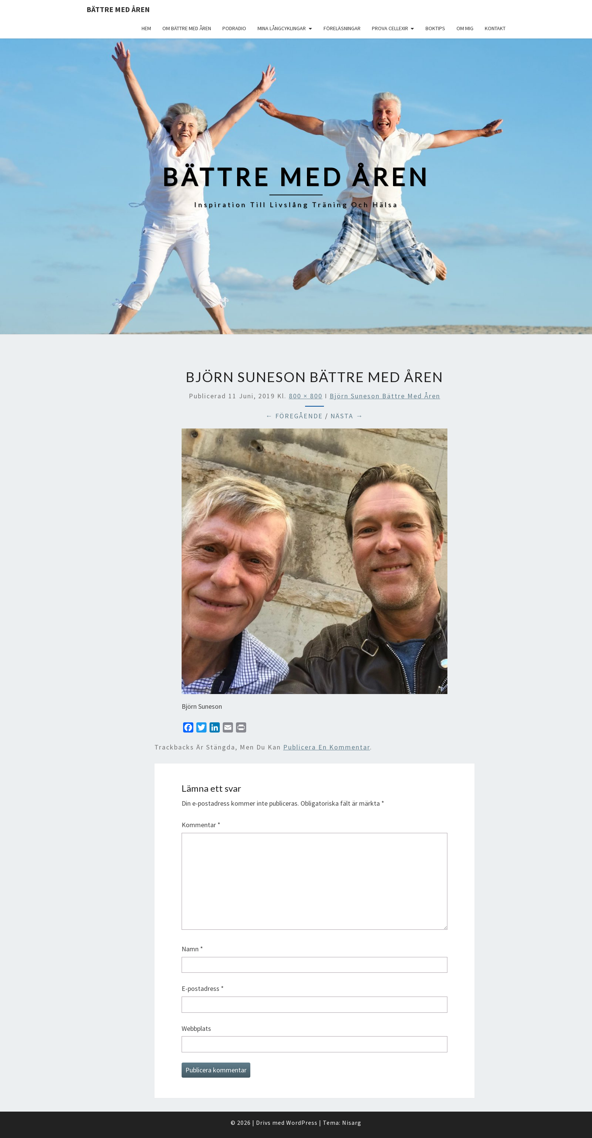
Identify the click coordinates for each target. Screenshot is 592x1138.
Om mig (464, 28)
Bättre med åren (118, 9)
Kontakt (495, 28)
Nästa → (346, 416)
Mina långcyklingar (281, 28)
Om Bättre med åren (186, 28)
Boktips (435, 28)
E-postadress (203, 988)
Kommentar (201, 824)
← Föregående (294, 416)
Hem (146, 28)
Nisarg (351, 1122)
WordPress (302, 1122)
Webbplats (196, 1028)
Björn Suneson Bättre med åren (385, 396)
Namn (192, 948)
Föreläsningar (342, 28)
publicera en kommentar (326, 747)
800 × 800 (305, 396)
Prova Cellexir (390, 28)
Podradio (234, 28)
